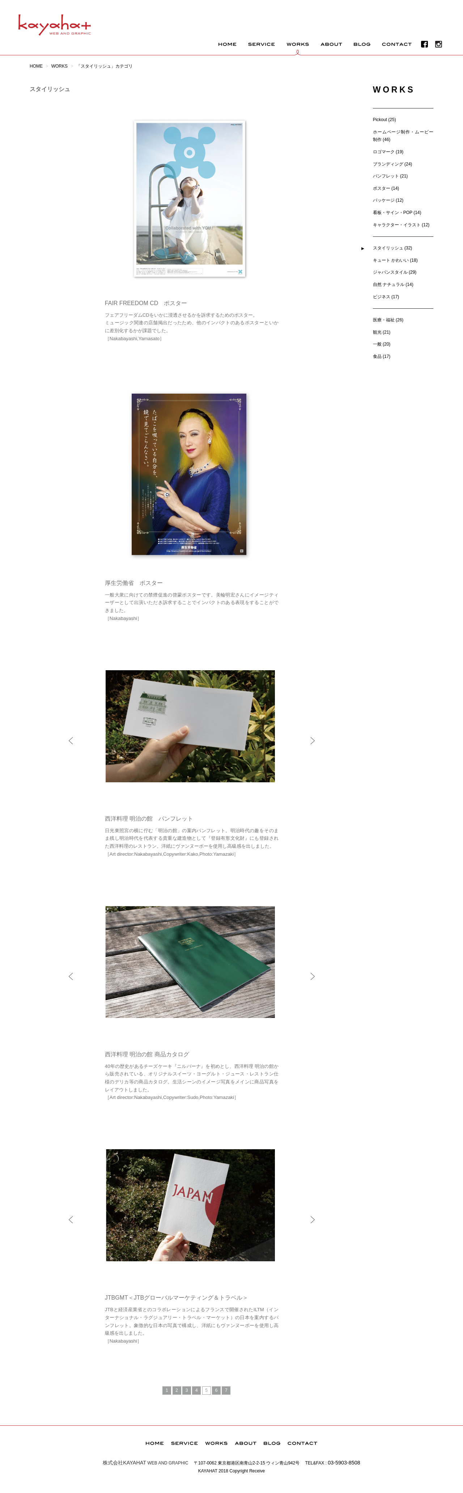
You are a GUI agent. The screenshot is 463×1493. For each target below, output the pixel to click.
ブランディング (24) (392, 164)
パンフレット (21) (390, 176)
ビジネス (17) (386, 296)
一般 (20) (382, 344)
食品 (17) (382, 356)
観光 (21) (382, 332)
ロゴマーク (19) (388, 151)
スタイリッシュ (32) (392, 248)
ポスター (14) (386, 188)
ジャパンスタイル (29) (395, 272)
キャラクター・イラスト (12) (401, 224)
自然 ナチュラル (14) (393, 284)
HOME (36, 66)
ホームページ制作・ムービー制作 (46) (403, 135)
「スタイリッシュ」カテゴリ (104, 66)
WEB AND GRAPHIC (145, 1463)
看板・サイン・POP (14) (397, 212)
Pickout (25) (384, 119)
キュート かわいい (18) (395, 260)
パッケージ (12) (388, 200)
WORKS (59, 66)
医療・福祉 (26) (388, 319)
